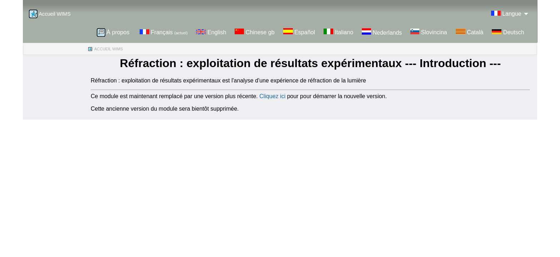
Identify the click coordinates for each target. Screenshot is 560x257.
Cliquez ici (273, 96)
